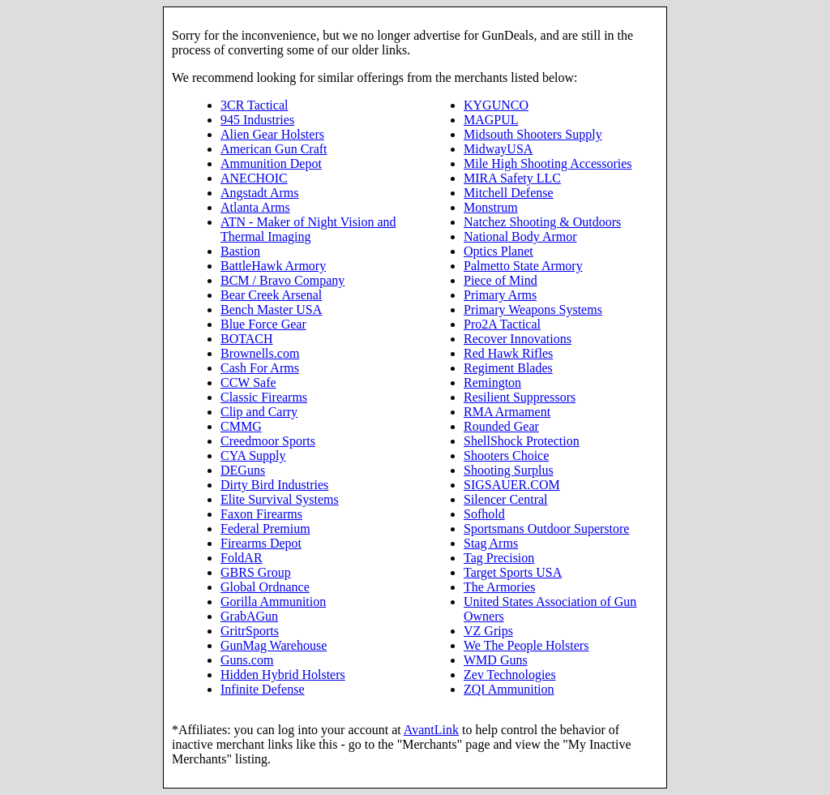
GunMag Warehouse (273, 645)
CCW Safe (248, 382)
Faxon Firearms (261, 514)
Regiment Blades (508, 368)
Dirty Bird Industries (274, 485)
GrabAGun (249, 616)
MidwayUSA (498, 149)
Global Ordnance (265, 587)
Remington (492, 382)
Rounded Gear (501, 426)
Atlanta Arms (255, 207)
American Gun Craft (273, 149)
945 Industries (257, 120)
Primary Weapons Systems (533, 309)
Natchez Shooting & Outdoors (542, 222)
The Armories (499, 587)
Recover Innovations (517, 339)
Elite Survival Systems (279, 499)
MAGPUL (491, 120)
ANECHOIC (254, 178)
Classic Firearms (263, 397)
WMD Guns (496, 660)
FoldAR (241, 558)
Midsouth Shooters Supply (533, 134)
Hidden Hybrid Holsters (282, 674)
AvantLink (431, 730)
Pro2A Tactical (502, 324)
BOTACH (246, 339)
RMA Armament (507, 412)
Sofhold (484, 514)
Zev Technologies (510, 674)
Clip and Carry (258, 412)
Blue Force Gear (263, 324)
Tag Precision (499, 558)
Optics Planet (498, 251)
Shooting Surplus (509, 470)
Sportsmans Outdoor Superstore (546, 528)
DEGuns (242, 470)
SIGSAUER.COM (512, 485)
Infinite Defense (262, 689)
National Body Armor (520, 236)
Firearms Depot (261, 543)
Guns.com (246, 660)
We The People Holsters (526, 645)
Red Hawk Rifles (508, 353)
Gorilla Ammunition (273, 601)
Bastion (240, 251)
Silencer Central (506, 499)
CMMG (241, 426)
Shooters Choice (506, 455)
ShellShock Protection (522, 441)
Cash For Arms (259, 368)
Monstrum (491, 207)
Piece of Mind (500, 280)
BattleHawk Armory (273, 266)
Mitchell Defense (509, 193)
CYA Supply (252, 455)
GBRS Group (255, 572)
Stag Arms (491, 543)
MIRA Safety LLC (512, 178)
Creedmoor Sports (267, 441)
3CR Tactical (254, 105)
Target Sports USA (513, 572)
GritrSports (249, 631)
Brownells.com (259, 353)
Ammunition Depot (271, 163)
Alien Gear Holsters (272, 134)
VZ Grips (488, 631)
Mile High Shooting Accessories (548, 163)
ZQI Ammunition (509, 689)
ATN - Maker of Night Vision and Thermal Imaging (308, 229)
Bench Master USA (271, 309)
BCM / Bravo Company (282, 280)
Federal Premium (265, 528)
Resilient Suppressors (519, 397)
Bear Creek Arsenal (271, 295)
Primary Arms (500, 295)
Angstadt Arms (259, 193)
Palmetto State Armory (523, 266)
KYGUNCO (496, 105)
